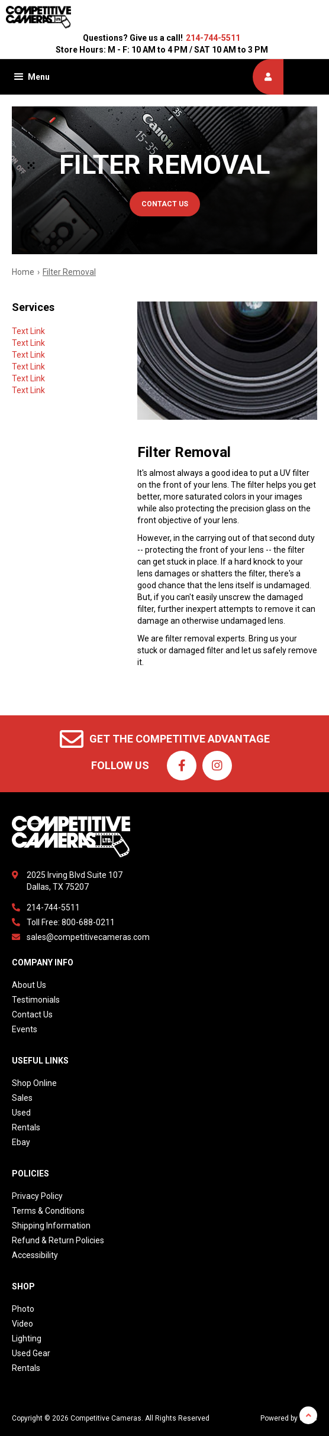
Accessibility (35, 1255)
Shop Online (34, 1083)
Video (22, 1323)
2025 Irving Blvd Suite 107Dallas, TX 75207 (74, 881)
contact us (164, 204)
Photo (23, 1309)
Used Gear (31, 1353)
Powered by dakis (288, 1418)
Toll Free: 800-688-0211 (71, 922)
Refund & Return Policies (58, 1240)
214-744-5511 (213, 38)
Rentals (26, 1127)
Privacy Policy (37, 1196)
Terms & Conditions (48, 1210)
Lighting (26, 1338)
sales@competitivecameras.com (88, 937)
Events (24, 1029)
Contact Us (32, 1014)
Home (23, 272)
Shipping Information (51, 1225)
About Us (29, 985)
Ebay (21, 1142)
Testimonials (36, 999)
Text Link (28, 331)
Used (21, 1112)
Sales (22, 1098)
